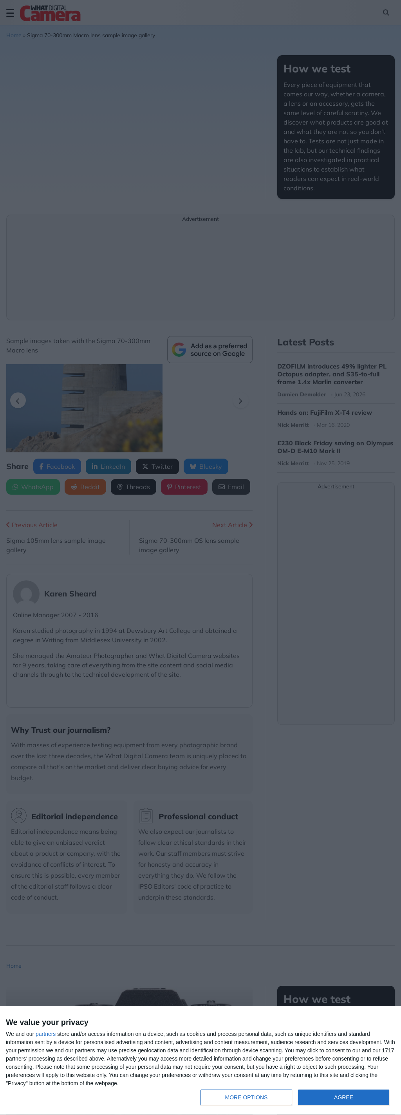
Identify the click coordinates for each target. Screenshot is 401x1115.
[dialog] (200, 1061)
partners (46, 1034)
